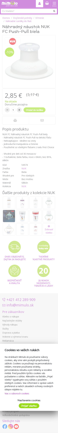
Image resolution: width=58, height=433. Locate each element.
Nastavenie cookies (29, 400)
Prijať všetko (29, 405)
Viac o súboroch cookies (17, 393)
